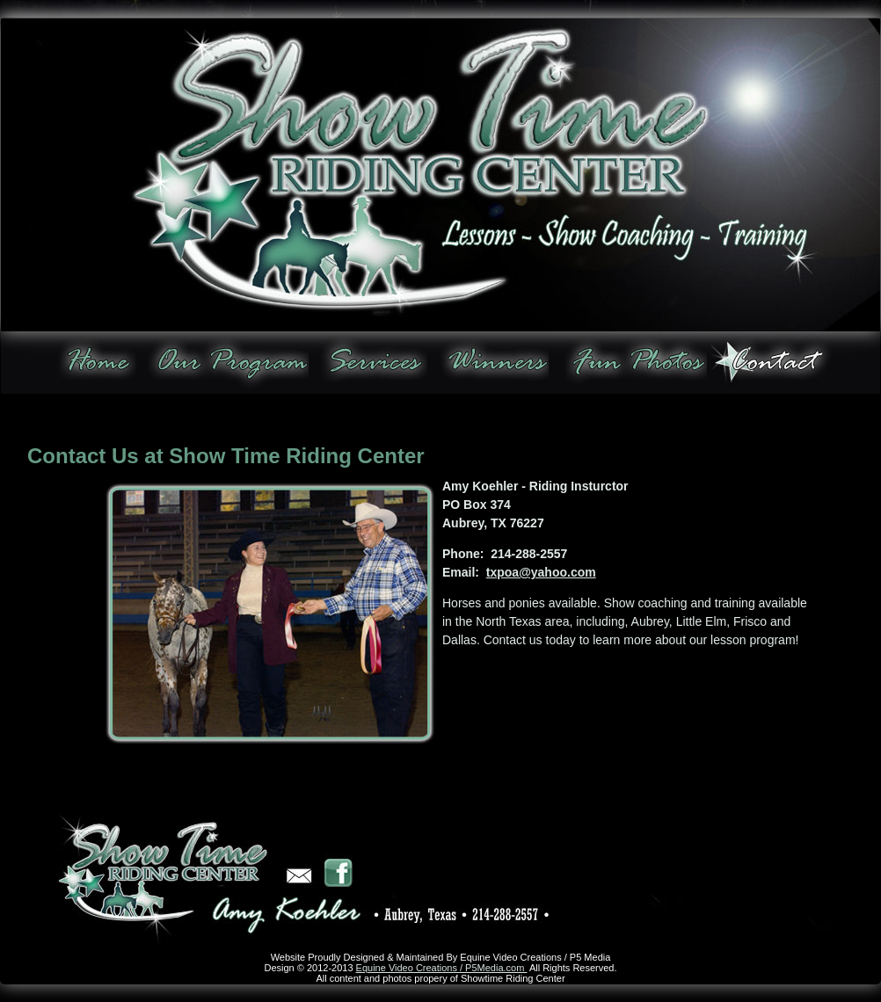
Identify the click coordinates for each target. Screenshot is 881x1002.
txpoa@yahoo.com (541, 572)
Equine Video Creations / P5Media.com (442, 967)
